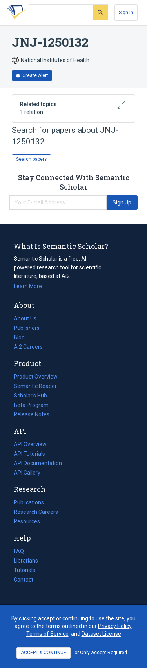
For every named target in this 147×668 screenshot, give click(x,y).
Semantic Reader (35, 386)
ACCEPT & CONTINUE (43, 652)
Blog (22, 337)
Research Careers (36, 512)
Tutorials (24, 570)
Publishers (27, 328)
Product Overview (36, 377)
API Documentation (38, 463)
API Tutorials (29, 454)
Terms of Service (47, 634)
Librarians (26, 561)
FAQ (19, 551)
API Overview (30, 444)
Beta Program (31, 405)
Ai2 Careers (28, 346)
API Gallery (27, 472)
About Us (25, 318)
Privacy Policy (115, 626)
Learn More (28, 286)
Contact (23, 579)
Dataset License (101, 634)
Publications (29, 502)
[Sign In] (126, 12)
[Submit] (100, 12)
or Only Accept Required (100, 652)
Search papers (31, 159)
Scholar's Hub (30, 395)
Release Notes (31, 414)
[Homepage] (15, 13)
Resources (27, 521)
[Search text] (61, 13)
